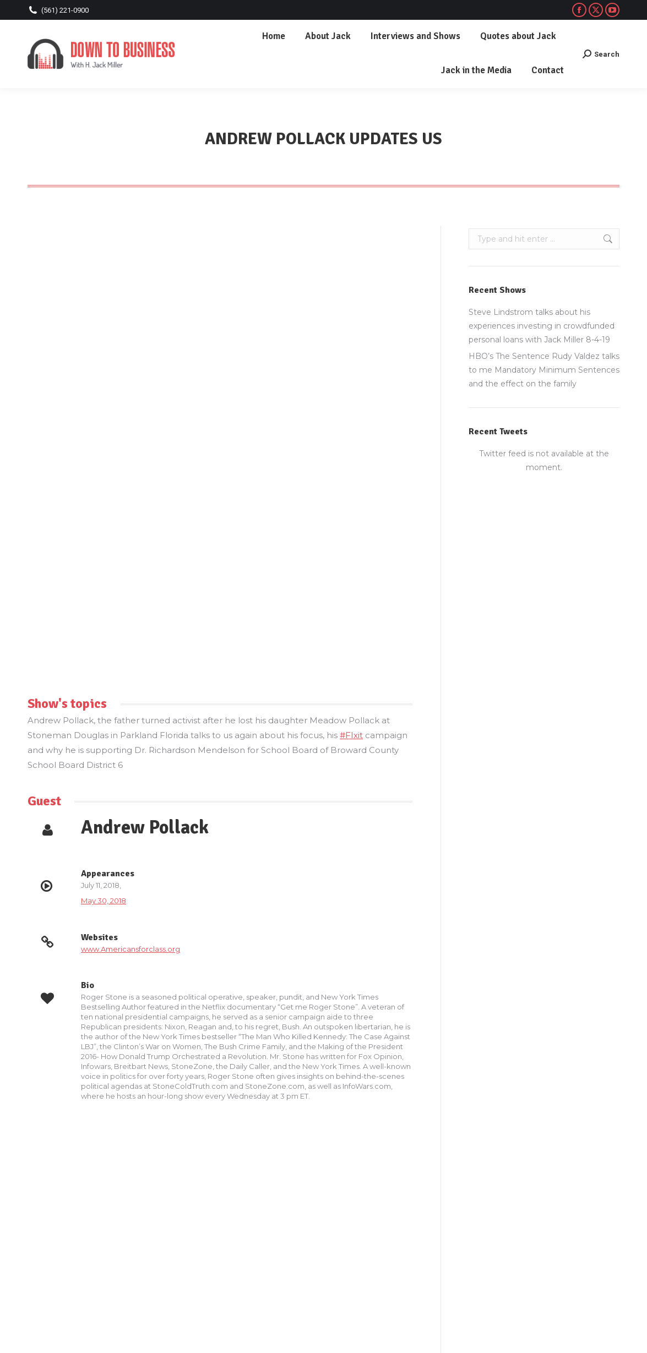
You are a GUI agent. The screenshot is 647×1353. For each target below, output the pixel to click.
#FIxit (351, 735)
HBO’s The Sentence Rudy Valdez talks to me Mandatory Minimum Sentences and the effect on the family (544, 370)
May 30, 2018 (103, 900)
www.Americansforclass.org (130, 949)
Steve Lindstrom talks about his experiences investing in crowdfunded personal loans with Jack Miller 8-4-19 (542, 326)
